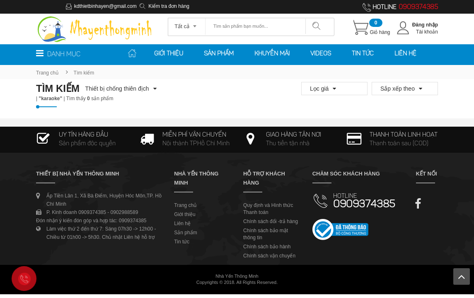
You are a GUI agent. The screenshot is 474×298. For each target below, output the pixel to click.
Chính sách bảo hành (266, 247)
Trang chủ (47, 73)
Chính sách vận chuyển (269, 256)
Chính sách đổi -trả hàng (270, 221)
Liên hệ (405, 54)
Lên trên (461, 276)
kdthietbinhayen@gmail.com (105, 6)
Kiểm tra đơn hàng (168, 6)
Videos (320, 54)
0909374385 (418, 7)
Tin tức (363, 54)
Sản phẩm (219, 54)
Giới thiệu (168, 54)
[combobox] (186, 23)
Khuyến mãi (272, 54)
